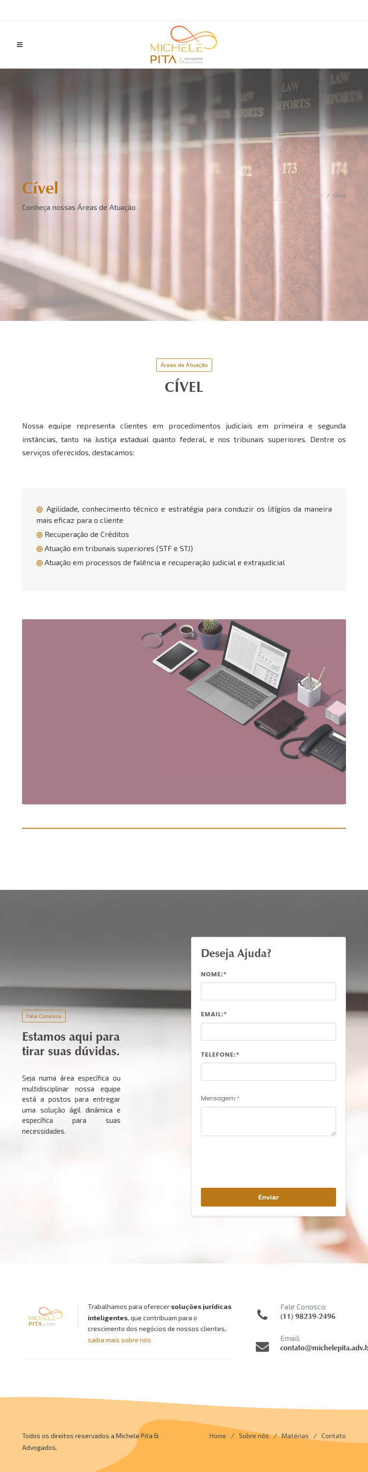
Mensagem (220, 1098)
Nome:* (214, 974)
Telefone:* (220, 1054)
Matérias (295, 1436)
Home (315, 195)
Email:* (214, 1014)
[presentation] (272, 1165)
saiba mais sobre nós (119, 1340)
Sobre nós (254, 1436)
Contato (334, 1436)
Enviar (268, 1197)
